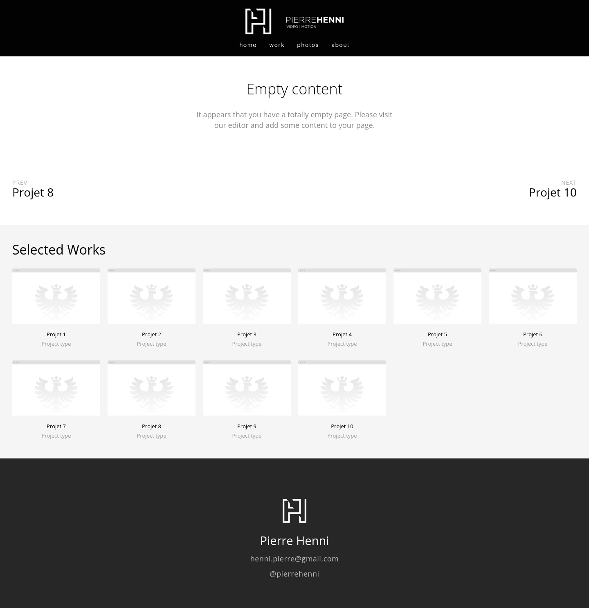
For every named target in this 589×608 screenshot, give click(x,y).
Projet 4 (342, 334)
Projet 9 (246, 426)
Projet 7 (56, 426)
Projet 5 (437, 334)
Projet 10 (342, 426)
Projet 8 (151, 426)
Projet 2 (151, 334)
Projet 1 (56, 334)
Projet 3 (246, 334)
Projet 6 (532, 334)
